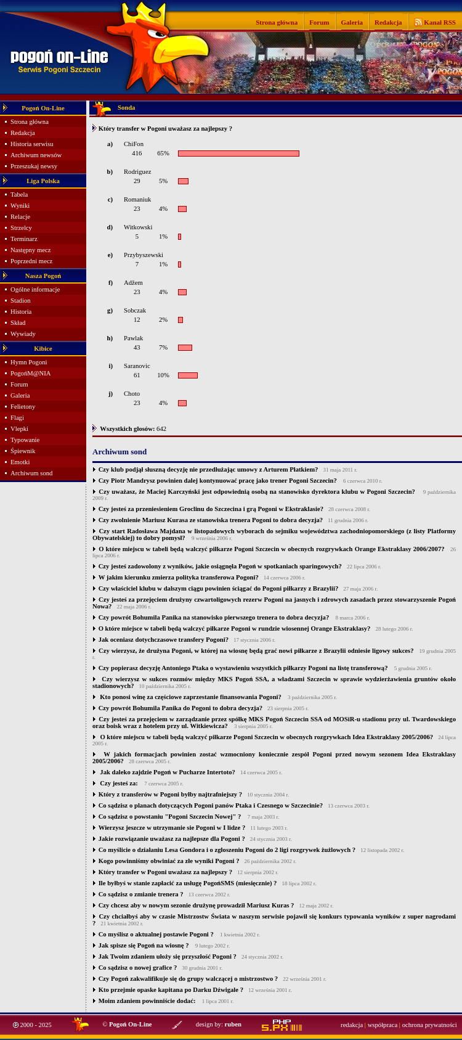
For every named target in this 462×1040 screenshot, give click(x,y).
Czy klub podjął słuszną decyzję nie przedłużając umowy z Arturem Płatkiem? (208, 469)
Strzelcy (21, 227)
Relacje (20, 216)
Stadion (20, 300)
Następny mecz (30, 250)
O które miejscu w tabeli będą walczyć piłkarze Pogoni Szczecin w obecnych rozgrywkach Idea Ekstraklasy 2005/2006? (266, 737)
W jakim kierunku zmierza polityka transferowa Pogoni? (179, 577)
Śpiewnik (22, 451)
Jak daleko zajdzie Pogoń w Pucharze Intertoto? (167, 772)
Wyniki (20, 205)
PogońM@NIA (30, 373)
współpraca (383, 1025)
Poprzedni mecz (31, 261)
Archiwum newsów (36, 155)
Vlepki (19, 428)
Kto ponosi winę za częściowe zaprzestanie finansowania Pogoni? (190, 697)
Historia (20, 311)
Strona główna (277, 22)
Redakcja (388, 22)
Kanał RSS (439, 22)
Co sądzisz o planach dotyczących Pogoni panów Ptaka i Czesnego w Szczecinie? (211, 805)
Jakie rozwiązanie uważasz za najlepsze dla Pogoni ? (172, 838)
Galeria (352, 22)
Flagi (17, 417)
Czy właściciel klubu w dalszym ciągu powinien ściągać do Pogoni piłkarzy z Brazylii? (219, 588)
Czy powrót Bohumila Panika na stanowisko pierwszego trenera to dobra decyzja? (214, 617)
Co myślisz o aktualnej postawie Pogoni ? (156, 934)
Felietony (22, 406)
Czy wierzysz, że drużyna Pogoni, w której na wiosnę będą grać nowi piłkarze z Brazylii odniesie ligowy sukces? (256, 650)
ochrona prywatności (429, 1025)
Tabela (19, 194)
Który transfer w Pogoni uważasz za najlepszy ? (165, 872)
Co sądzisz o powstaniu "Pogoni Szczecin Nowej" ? (170, 816)
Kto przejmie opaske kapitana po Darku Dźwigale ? (171, 989)
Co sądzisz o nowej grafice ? (138, 967)
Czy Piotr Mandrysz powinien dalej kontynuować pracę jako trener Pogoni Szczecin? (218, 480)
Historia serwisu (32, 144)
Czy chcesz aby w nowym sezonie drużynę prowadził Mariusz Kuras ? (196, 905)
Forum (319, 22)
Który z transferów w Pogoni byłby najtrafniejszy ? (171, 794)
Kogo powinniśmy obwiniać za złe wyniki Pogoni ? (169, 861)
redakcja (352, 1025)
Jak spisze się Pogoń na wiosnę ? (144, 945)
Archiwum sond (31, 473)
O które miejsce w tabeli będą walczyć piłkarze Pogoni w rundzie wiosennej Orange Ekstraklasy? (235, 628)
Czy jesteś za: (118, 783)
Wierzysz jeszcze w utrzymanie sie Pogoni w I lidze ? (172, 827)
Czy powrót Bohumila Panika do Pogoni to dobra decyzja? (180, 708)
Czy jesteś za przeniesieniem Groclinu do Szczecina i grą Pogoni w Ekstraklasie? (211, 509)
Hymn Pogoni (28, 362)
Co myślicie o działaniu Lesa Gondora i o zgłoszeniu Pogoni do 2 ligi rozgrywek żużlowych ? (227, 849)
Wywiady (23, 333)
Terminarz (24, 238)
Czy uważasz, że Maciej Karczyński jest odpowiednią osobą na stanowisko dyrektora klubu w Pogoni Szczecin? (257, 491)
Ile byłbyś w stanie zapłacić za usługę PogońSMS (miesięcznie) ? (188, 883)
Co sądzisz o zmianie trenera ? (141, 894)
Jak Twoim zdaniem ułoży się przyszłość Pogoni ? (168, 956)
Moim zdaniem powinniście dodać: (147, 1000)
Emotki (20, 462)
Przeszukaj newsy (33, 166)
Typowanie (24, 439)
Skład (17, 322)
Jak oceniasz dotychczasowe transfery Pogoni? (164, 639)
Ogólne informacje (35, 289)
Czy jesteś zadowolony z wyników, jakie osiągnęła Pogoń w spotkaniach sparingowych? (220, 566)
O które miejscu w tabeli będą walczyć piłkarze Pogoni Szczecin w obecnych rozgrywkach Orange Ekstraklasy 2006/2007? (271, 549)
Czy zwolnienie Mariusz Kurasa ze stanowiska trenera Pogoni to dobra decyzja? (211, 520)
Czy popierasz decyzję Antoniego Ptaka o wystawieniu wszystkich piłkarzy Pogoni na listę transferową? (243, 668)
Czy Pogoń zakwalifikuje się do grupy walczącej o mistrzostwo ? (188, 978)
